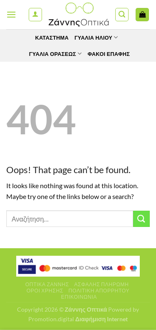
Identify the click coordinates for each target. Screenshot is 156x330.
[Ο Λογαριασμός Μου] (35, 14)
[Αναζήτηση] (122, 14)
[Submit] (141, 219)
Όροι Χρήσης (45, 290)
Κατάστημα (51, 37)
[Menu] (11, 14)
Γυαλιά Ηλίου (96, 37)
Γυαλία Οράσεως (55, 54)
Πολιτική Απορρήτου (99, 290)
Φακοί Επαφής (108, 53)
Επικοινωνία (79, 297)
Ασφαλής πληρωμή (101, 284)
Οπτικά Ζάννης (47, 284)
